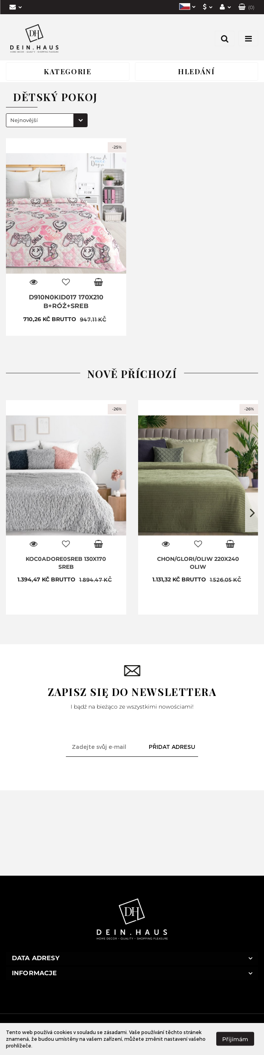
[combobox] (47, 120)
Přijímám (235, 1039)
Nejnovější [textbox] (24, 120)
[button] (246, 7)
